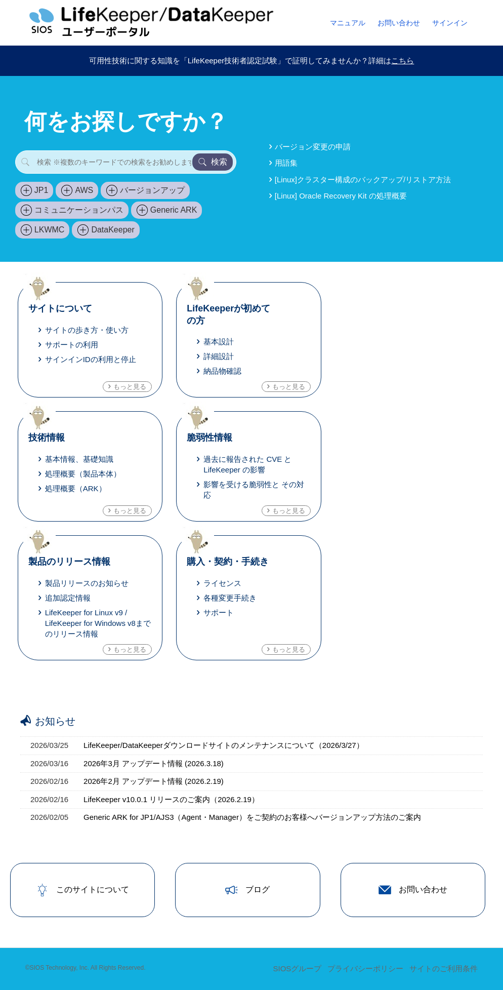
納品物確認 (222, 371)
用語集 (286, 163)
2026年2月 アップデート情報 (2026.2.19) (153, 781)
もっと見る (129, 386)
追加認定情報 (68, 597)
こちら (402, 60)
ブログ (247, 890)
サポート (218, 612)
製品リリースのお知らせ (87, 583)
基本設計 (218, 341)
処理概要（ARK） (75, 488)
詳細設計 (218, 356)
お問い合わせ (399, 23)
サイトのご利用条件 (443, 968)
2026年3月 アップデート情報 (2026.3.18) (153, 763)
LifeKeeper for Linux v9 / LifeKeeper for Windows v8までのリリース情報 (98, 623)
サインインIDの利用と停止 (90, 359)
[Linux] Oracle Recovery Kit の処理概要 (341, 195)
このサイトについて (82, 890)
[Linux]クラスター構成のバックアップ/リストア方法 (363, 179)
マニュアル (347, 23)
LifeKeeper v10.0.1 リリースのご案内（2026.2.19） (171, 799)
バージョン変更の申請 (313, 146)
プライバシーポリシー (365, 968)
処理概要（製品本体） (83, 473)
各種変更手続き (230, 597)
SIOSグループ (297, 968)
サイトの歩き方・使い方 (87, 330)
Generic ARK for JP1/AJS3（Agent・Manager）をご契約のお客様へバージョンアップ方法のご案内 (252, 817)
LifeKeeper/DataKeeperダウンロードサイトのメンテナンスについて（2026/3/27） (223, 745)
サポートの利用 (71, 344)
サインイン (450, 23)
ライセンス (222, 583)
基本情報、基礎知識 (79, 459)
